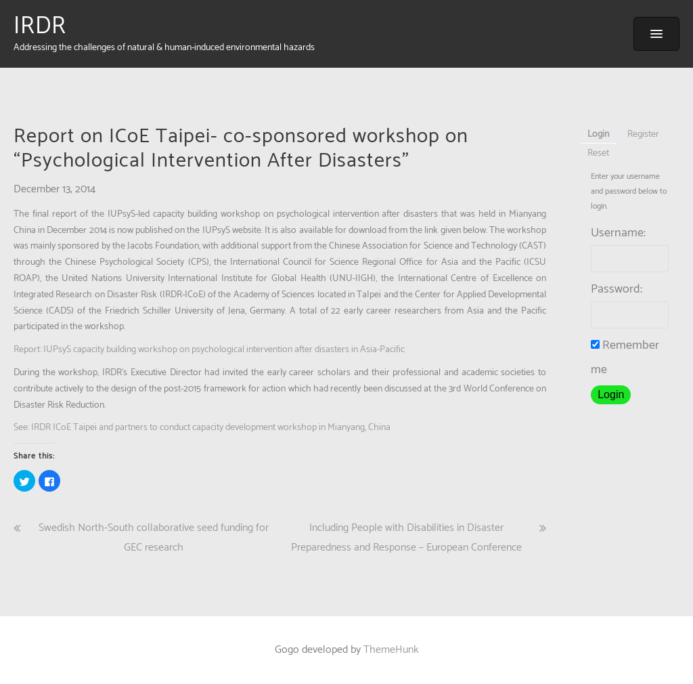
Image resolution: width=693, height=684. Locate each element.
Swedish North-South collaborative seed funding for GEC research (154, 538)
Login (598, 134)
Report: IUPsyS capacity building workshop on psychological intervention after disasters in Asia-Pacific (209, 350)
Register (643, 134)
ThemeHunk (391, 650)
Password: (616, 289)
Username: (618, 233)
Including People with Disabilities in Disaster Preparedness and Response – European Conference (406, 538)
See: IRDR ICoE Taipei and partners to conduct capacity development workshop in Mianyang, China (202, 427)
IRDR (40, 26)
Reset (598, 153)
